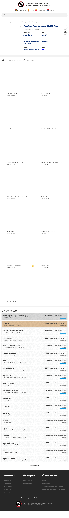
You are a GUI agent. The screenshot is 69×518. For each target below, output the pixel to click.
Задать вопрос (26, 505)
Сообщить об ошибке (41, 505)
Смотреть (63, 325)
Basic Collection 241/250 (31, 42)
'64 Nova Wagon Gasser (48, 236)
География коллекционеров (53, 497)
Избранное (27, 488)
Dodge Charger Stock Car (49, 130)
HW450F (9, 130)
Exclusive (8, 500)
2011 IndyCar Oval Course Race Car (51, 165)
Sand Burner (45, 271)
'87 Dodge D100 (12, 94)
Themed (7, 491)
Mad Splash (10, 236)
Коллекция (27, 491)
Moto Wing (10, 307)
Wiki (44, 488)
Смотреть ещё (34, 472)
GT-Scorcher (44, 201)
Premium (8, 497)
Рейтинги (46, 491)
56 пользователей (37, 29)
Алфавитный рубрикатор (52, 494)
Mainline (7, 488)
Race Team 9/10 (31, 50)
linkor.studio (39, 512)
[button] (2, 26)
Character (8, 494)
